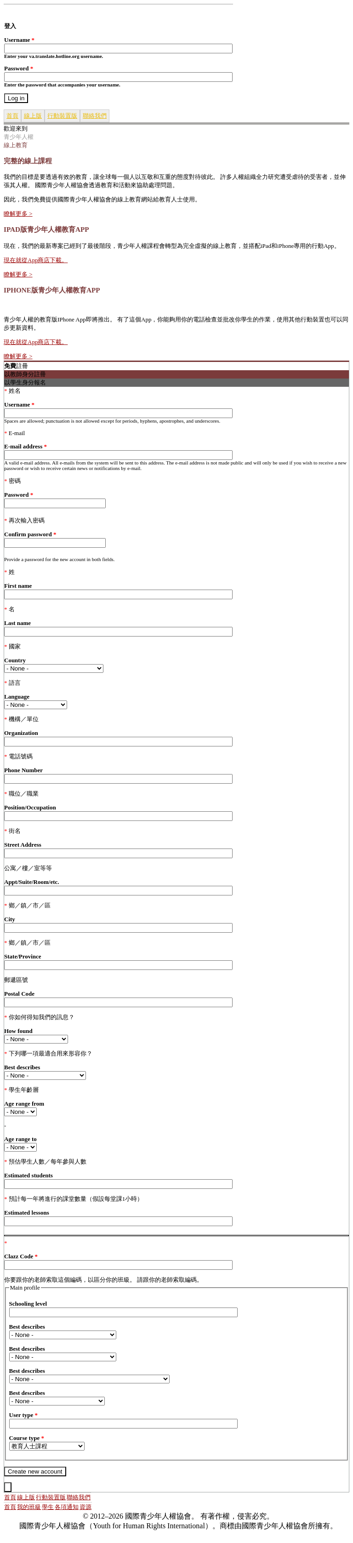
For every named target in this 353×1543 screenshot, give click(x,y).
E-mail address (25, 446)
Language (16, 696)
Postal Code (19, 993)
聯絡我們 (95, 115)
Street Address (22, 844)
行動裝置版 (62, 115)
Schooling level (28, 1303)
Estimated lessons (26, 1212)
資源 (85, 1506)
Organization (21, 732)
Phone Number (23, 770)
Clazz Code (21, 1256)
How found (18, 1030)
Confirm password (30, 534)
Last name (17, 622)
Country (15, 660)
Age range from (24, 1103)
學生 (48, 1506)
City (9, 919)
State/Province (22, 956)
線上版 (33, 115)
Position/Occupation (30, 807)
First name (18, 585)
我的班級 (29, 1506)
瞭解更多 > (18, 213)
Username (19, 39)
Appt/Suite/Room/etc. (31, 881)
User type (23, 1414)
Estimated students (28, 1175)
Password (18, 68)
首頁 (12, 115)
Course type (27, 1437)
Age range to (20, 1139)
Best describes (22, 1067)
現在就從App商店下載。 (36, 260)
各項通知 (67, 1506)
